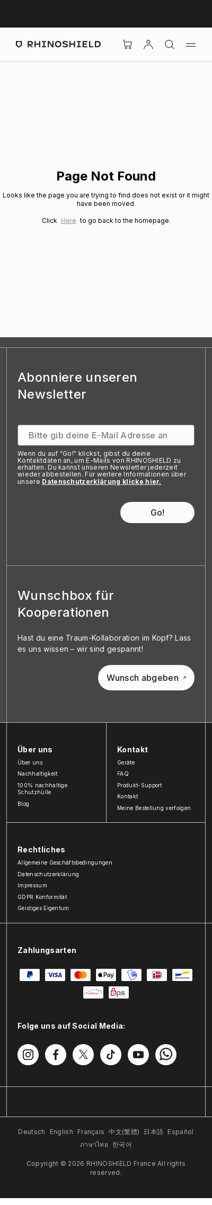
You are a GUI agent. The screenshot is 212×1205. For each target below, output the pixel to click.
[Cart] (127, 44)
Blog (23, 804)
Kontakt (127, 796)
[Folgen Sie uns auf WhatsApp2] (165, 1054)
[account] (148, 44)
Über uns (30, 762)
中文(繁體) (124, 1132)
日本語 (153, 1132)
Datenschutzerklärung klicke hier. (102, 481)
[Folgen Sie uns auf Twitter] (83, 1054)
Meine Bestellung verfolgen (154, 808)
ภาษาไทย (94, 1144)
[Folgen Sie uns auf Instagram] (28, 1054)
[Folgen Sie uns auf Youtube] (138, 1054)
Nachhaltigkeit (37, 773)
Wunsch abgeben (146, 677)
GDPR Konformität (42, 897)
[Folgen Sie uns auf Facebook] (55, 1054)
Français (91, 1132)
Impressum (32, 885)
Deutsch (31, 1132)
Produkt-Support (139, 785)
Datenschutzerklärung (48, 874)
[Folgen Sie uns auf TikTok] (110, 1054)
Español (180, 1132)
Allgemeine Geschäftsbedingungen (64, 862)
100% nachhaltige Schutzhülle (42, 789)
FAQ (123, 773)
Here (68, 220)
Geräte (126, 762)
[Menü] (191, 44)
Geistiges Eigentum (43, 908)
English (61, 1132)
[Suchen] (169, 44)
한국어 (122, 1144)
